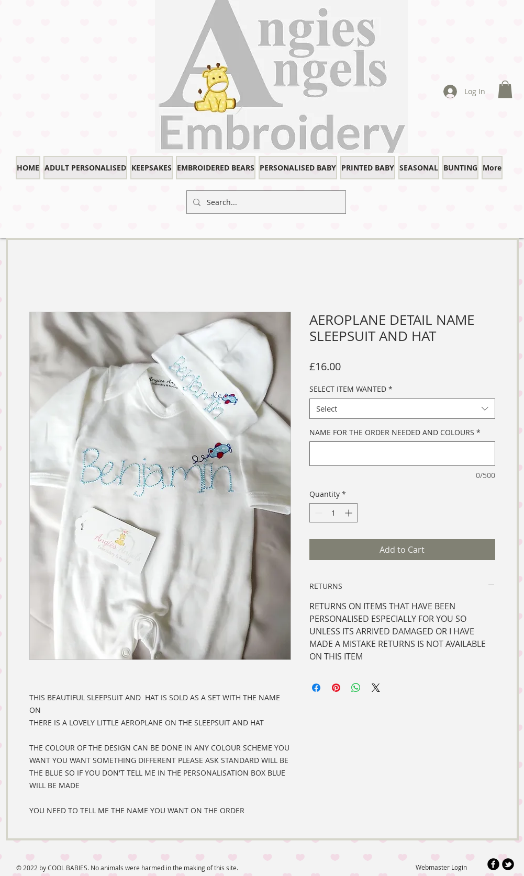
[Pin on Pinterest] (336, 687)
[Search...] (265, 202)
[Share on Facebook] (316, 687)
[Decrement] (317, 513)
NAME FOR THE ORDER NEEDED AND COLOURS (395, 432)
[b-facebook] (493, 864)
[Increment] (349, 513)
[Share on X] (376, 687)
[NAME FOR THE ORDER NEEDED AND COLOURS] (402, 453)
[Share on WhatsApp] (356, 687)
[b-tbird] (508, 864)
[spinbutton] (333, 513)
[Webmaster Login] (441, 867)
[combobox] (402, 409)
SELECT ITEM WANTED (351, 389)
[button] (505, 89)
